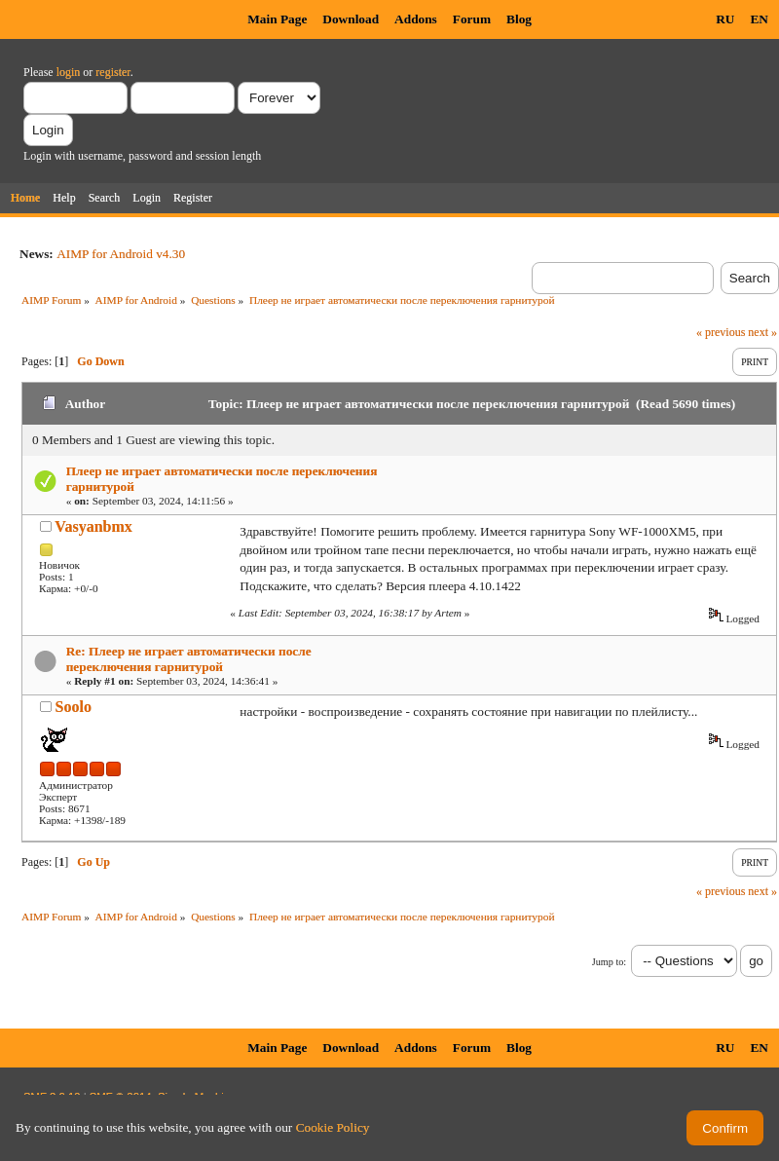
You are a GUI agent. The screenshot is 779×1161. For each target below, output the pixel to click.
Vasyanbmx (93, 526)
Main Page (277, 19)
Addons (415, 19)
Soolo (74, 706)
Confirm (725, 1128)
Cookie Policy (333, 1127)
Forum (472, 19)
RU (725, 19)
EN (759, 19)
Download (350, 19)
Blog (519, 19)
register (112, 72)
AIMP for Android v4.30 (120, 253)
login (68, 72)
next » (762, 332)
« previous (720, 332)
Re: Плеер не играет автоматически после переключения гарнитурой (189, 659)
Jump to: (609, 961)
